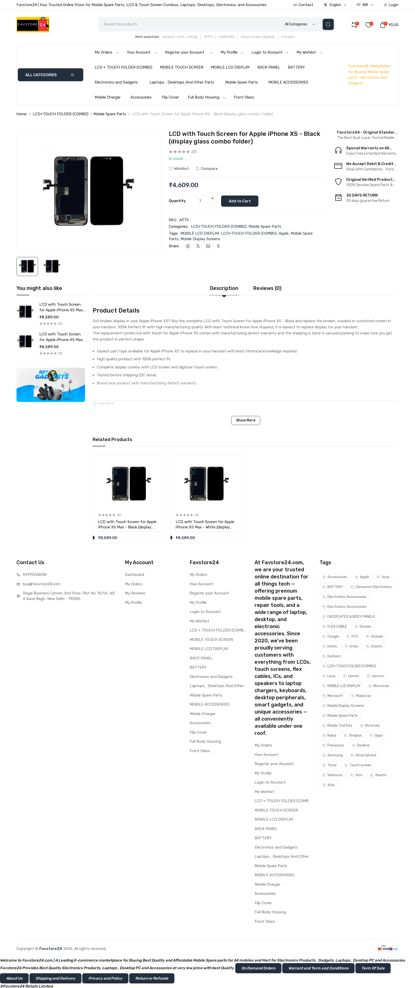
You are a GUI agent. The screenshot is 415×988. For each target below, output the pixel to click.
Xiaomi (378, 775)
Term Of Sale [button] (373, 968)
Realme (361, 746)
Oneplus (353, 736)
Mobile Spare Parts (241, 82)
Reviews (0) (267, 288)
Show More (245, 420)
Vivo (356, 775)
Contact (303, 5)
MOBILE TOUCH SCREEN (181, 68)
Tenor (329, 766)
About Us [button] (14, 979)
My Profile (232, 53)
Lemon (351, 676)
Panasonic (333, 746)
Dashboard (134, 575)
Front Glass (244, 97)
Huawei (374, 637)
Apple (284, 233)
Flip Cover (170, 97)
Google (330, 637)
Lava (328, 676)
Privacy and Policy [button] (105, 979)
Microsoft (332, 696)
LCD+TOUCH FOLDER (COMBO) (60, 114)
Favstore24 (50, 949)
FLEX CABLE (334, 627)
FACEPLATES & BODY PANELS (348, 617)
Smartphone (363, 756)
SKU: (173, 220)
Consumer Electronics (371, 587)
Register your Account (189, 53)
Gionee (363, 627)
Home (21, 114)
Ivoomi (374, 647)
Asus (383, 577)
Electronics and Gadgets (116, 82)
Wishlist (179, 169)
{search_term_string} (181, 37)
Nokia (329, 736)
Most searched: (149, 37)
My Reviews (135, 593)
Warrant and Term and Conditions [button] (318, 968)
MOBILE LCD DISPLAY (230, 68)
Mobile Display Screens (200, 239)
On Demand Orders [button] (258, 968)
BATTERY (296, 68)
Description (224, 288)
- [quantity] (212, 204)
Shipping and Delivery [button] (55, 979)
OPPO (209, 37)
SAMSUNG (228, 37)
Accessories (141, 97)
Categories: (179, 227)
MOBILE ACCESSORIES (288, 82)
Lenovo (375, 676)
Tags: (173, 233)
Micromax (378, 686)
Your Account (142, 53)
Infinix (329, 647)
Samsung (332, 756)
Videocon (332, 775)
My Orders (107, 53)
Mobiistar (361, 696)
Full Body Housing (207, 97)
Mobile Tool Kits (337, 726)
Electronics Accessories (344, 597)
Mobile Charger (108, 97)
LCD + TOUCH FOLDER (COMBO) (123, 68)
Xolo (328, 785)
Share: (174, 246)
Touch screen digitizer (259, 37)
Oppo (376, 736)
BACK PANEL (268, 68)
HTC (352, 637)
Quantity (177, 201)
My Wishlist (309, 53)
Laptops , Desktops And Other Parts (182, 82)
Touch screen (358, 766)
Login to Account (270, 53)
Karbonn (331, 657)
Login (391, 5)
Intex (351, 647)
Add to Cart (240, 201)
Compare (206, 169)
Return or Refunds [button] (151, 979)
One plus (289, 37)
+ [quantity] (212, 198)
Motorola (369, 726)
